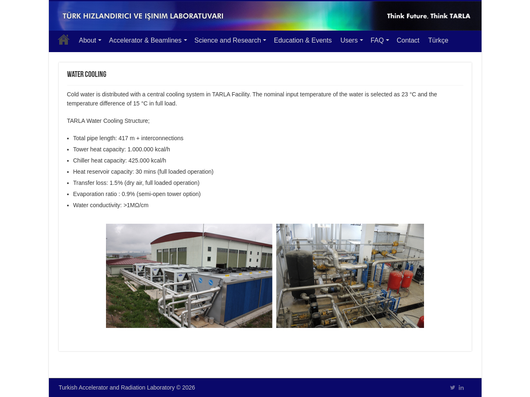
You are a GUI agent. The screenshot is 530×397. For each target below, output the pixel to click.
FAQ (377, 40)
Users (349, 40)
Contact (408, 40)
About (87, 40)
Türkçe (438, 40)
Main (64, 39)
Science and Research (228, 40)
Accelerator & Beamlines (145, 40)
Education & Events (303, 40)
